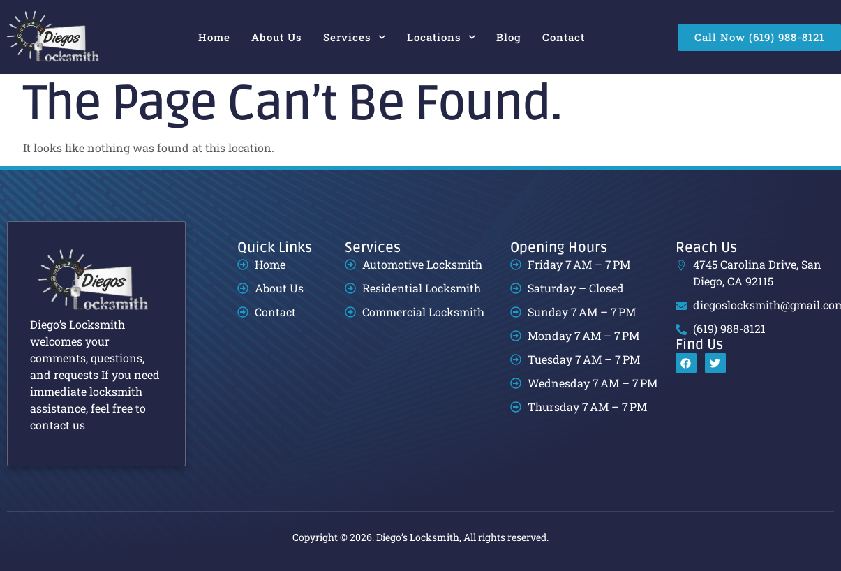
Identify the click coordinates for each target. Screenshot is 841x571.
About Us (276, 37)
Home (214, 37)
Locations (441, 37)
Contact (563, 37)
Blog (508, 37)
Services (354, 37)
